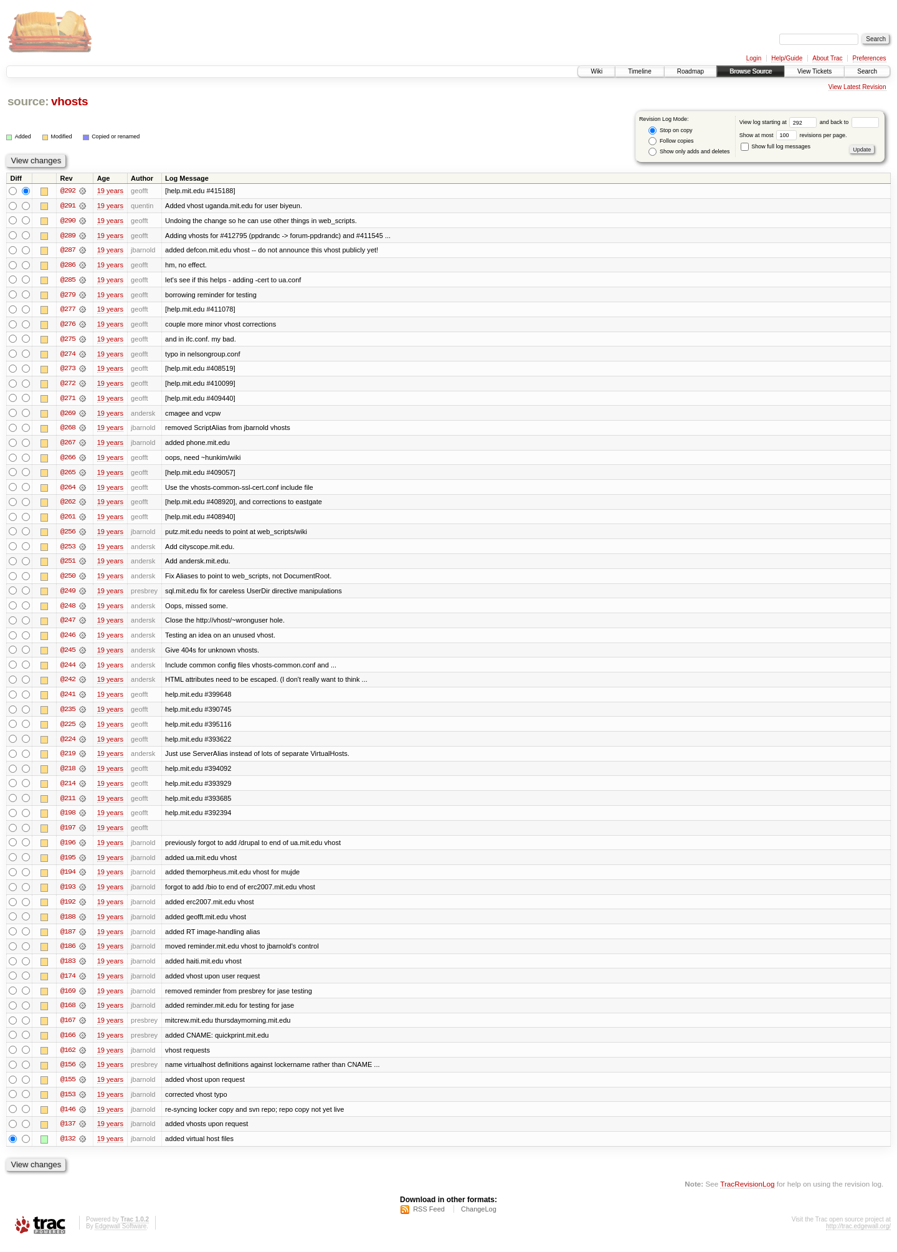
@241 (67, 699)
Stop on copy (670, 131)
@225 (67, 729)
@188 (67, 924)
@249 (67, 595)
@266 (67, 460)
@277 (67, 310)
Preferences (869, 58)
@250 (67, 580)
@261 (67, 520)
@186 (67, 953)
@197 (67, 834)
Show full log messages (775, 146)
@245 (67, 654)
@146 (67, 1118)
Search (867, 71)
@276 (67, 325)
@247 (67, 624)
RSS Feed (429, 1218)
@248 (67, 609)
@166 (67, 1043)
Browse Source (750, 71)
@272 (67, 385)
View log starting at (779, 122)
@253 (67, 550)
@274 (67, 355)
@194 (67, 879)
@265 (67, 475)
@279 (67, 295)
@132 (67, 1148)
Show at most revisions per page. (793, 135)
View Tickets (814, 71)
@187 (67, 939)
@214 (67, 789)
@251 (67, 565)
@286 (67, 265)
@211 (67, 804)
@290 (67, 221)
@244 (67, 669)
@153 (67, 1103)
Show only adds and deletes (688, 152)
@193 (67, 894)
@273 (67, 370)
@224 (67, 744)
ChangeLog (478, 1218)
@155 (67, 1088)
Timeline (639, 71)
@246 (67, 639)
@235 (67, 714)
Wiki (596, 71)
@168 (67, 1013)
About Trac (827, 58)
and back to (849, 122)
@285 (67, 280)
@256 (67, 535)
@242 (67, 684)
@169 (67, 998)
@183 (67, 968)
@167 (67, 1028)
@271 (67, 400)
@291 (67, 206)
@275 (67, 340)
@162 (67, 1058)
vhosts (69, 101)
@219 (67, 759)
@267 (67, 445)
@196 (67, 849)
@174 (67, 983)
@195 (67, 864)
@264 (67, 490)
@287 (67, 251)
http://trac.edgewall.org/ (858, 1235)
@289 (67, 236)
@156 (67, 1073)
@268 (67, 430)
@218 (67, 774)
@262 (67, 505)
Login (753, 58)
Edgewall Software (120, 1235)
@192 (67, 909)
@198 (67, 819)
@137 (67, 1133)
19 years (110, 190)
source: (28, 101)
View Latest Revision (857, 87)
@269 (67, 415)
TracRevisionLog (747, 1193)
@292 (67, 191)
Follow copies (670, 141)
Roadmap (690, 71)
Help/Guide (786, 58)
